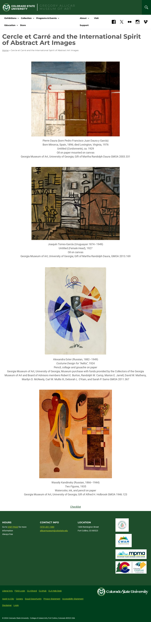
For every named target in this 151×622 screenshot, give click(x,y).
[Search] (146, 7)
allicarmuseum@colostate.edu (54, 530)
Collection (26, 18)
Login (16, 605)
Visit (96, 18)
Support (84, 25)
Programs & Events (46, 18)
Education (9, 25)
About (83, 18)
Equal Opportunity (33, 599)
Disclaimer (7, 605)
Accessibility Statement (72, 599)
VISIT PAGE (13, 527)
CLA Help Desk (55, 591)
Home (5, 50)
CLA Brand (32, 591)
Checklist (75, 506)
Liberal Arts (7, 591)
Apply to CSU (8, 599)
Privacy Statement (52, 599)
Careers (19, 599)
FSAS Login (20, 591)
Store (23, 25)
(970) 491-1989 (47, 527)
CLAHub (42, 591)
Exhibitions (10, 18)
